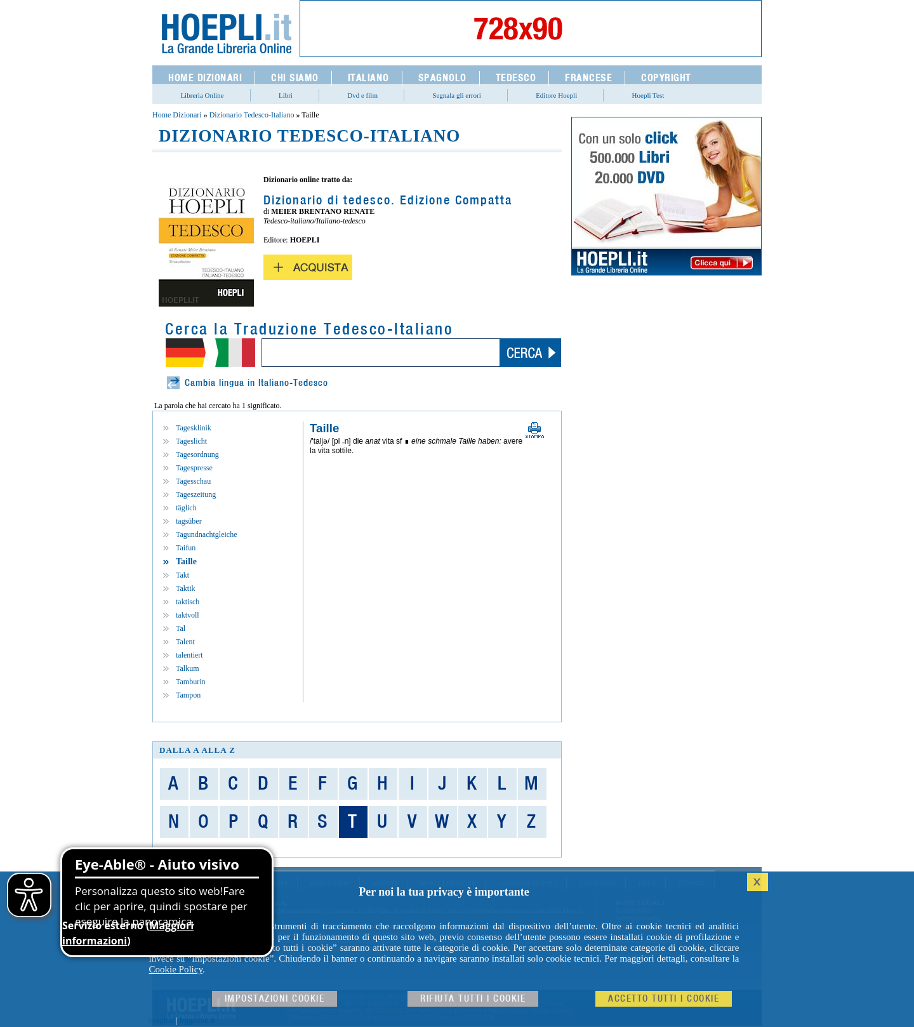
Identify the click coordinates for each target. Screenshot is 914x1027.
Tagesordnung (197, 454)
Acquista (307, 267)
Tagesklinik (193, 427)
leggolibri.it (197, 1020)
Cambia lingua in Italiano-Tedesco (256, 383)
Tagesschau (193, 481)
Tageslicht (191, 441)
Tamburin (190, 681)
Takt (182, 575)
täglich (186, 507)
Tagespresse (194, 467)
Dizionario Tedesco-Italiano (252, 114)
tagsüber (189, 521)
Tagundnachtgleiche (206, 534)
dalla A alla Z (197, 750)
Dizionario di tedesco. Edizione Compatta (387, 200)
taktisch (187, 601)
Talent (185, 641)
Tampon (188, 695)
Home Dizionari (177, 114)
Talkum (187, 668)
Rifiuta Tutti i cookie (473, 999)
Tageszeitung (196, 494)
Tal (180, 628)
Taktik (185, 588)
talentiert (189, 655)
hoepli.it (162, 1020)
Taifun (185, 547)
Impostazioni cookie (275, 999)
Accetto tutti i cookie (663, 999)
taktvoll (187, 615)
